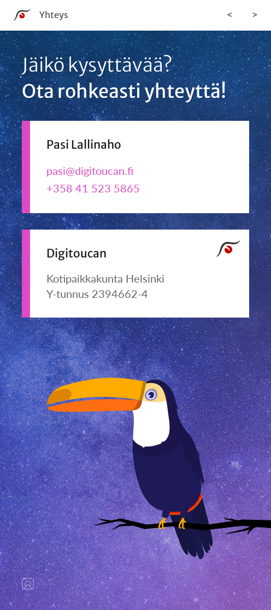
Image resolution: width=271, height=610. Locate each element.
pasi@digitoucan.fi (89, 170)
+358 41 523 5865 (93, 188)
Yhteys (53, 14)
